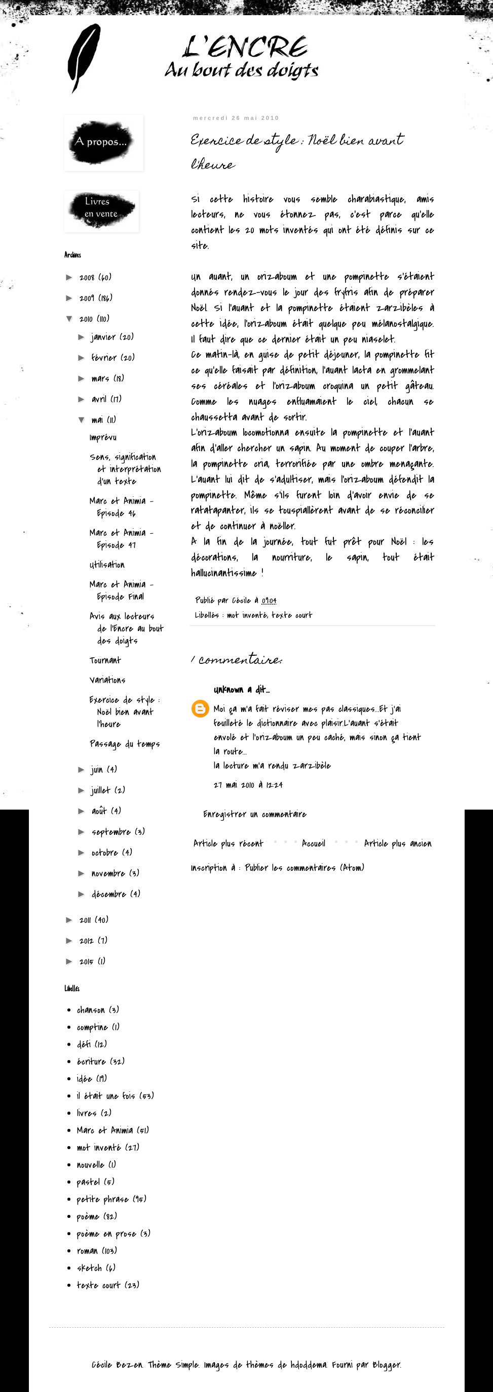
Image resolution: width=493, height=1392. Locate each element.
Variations (108, 680)
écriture (91, 1062)
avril (101, 399)
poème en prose (106, 1234)
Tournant (105, 660)
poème (88, 1217)
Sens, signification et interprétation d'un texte (125, 469)
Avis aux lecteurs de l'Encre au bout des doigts (127, 629)
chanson (91, 1010)
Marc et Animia (105, 1130)
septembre (113, 832)
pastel (88, 1182)
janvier (106, 337)
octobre (107, 853)
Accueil (313, 844)
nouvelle (90, 1165)
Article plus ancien (398, 844)
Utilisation (107, 565)
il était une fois (106, 1096)
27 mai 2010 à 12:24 (248, 785)
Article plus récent (228, 844)
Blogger (386, 1365)
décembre (111, 894)
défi (84, 1044)
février (106, 358)
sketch (89, 1268)
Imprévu (103, 437)
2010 (88, 319)
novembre (110, 873)
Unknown (228, 690)
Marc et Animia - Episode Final (122, 591)
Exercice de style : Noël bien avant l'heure (125, 712)
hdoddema (308, 1365)
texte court (292, 615)
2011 (87, 920)
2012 (89, 941)
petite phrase (103, 1199)
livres (87, 1113)
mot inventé (247, 615)
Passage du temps (125, 744)
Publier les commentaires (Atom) (304, 868)
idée (84, 1079)
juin (99, 770)
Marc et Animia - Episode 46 (122, 507)
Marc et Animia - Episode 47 (122, 539)
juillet (103, 790)
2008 (89, 277)
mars (102, 379)
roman (87, 1251)
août (101, 811)
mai (99, 420)
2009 (89, 298)
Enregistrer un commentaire (255, 814)
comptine (92, 1027)
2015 (89, 961)
